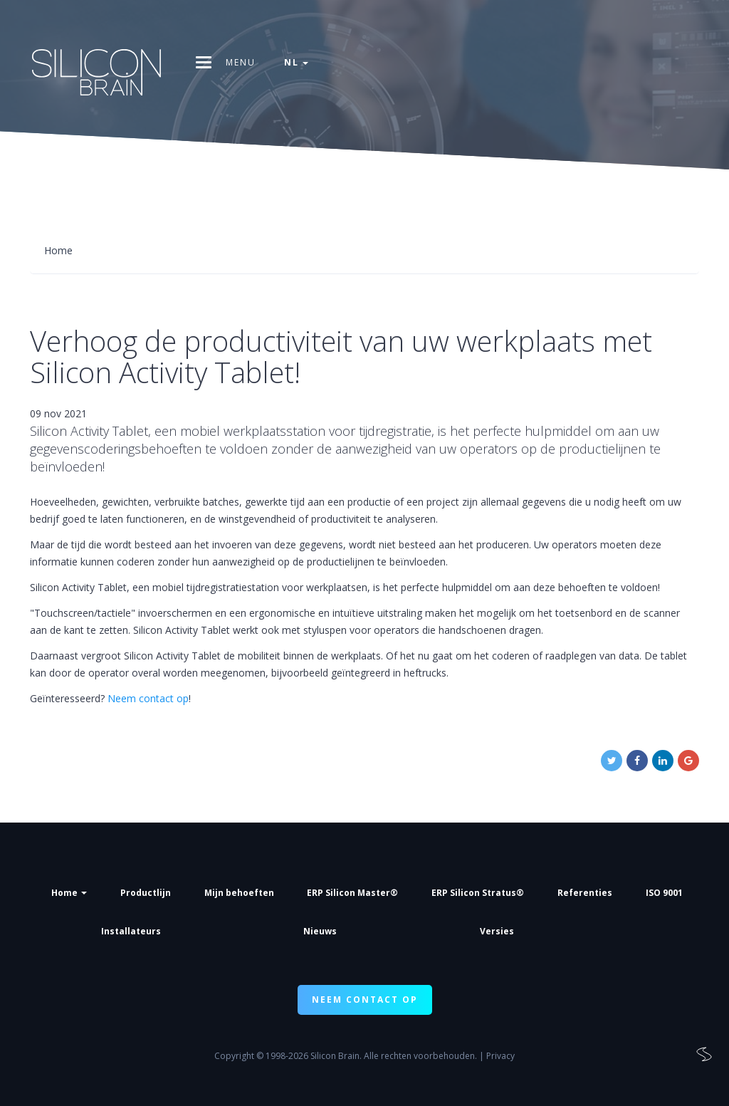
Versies (497, 931)
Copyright (234, 1056)
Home (69, 893)
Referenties (584, 893)
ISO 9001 (664, 893)
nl (296, 62)
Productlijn (145, 893)
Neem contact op (148, 698)
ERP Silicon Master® (352, 893)
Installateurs (131, 931)
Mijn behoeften (239, 893)
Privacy (500, 1056)
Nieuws (320, 931)
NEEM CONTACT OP (365, 999)
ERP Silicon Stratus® (477, 893)
